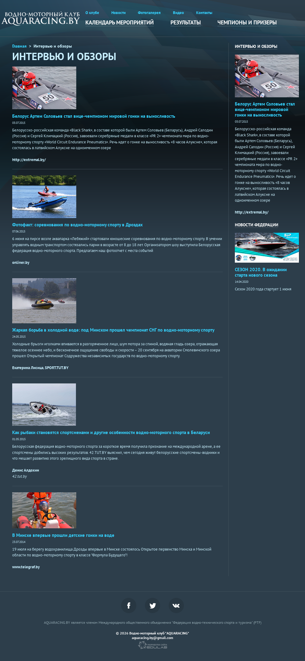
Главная (19, 46)
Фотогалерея (149, 12)
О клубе (92, 12)
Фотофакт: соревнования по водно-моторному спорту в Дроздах (77, 225)
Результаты (185, 22)
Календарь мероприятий (119, 22)
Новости (118, 12)
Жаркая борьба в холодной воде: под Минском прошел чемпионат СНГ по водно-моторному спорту (113, 330)
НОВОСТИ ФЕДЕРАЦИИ (256, 225)
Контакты (204, 12)
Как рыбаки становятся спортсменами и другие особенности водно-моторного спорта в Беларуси (111, 432)
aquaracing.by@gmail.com (152, 637)
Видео (178, 12)
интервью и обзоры (256, 46)
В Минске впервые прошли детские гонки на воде (63, 535)
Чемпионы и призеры (247, 22)
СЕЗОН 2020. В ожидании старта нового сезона (261, 272)
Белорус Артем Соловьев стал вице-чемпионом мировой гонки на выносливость (93, 116)
